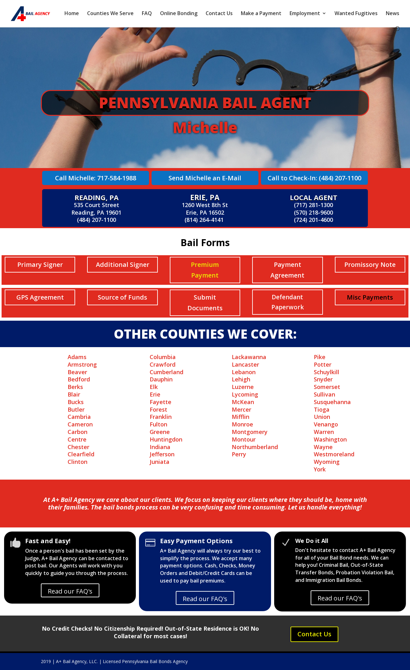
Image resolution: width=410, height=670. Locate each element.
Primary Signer (40, 264)
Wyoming (327, 461)
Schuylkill (326, 372)
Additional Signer (122, 264)
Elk (154, 387)
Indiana (160, 447)
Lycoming (245, 394)
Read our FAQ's (70, 591)
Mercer (241, 409)
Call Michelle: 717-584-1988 (95, 178)
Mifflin (240, 416)
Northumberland (255, 447)
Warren (324, 432)
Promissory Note (370, 264)
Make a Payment (261, 14)
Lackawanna (249, 357)
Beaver (77, 372)
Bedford (79, 379)
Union (322, 416)
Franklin (161, 416)
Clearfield (81, 454)
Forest (158, 409)
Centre (77, 439)
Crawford (162, 364)
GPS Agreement (40, 297)
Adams (77, 357)
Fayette (160, 402)
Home (71, 14)
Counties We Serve (110, 14)
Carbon (77, 432)
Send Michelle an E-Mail (205, 178)
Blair (74, 394)
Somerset (327, 387)
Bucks (76, 402)
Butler (76, 409)
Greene (160, 432)
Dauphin (161, 379)
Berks (75, 387)
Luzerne (243, 387)
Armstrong (82, 364)
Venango (326, 424)
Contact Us (219, 14)
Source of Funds (122, 297)
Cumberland (166, 372)
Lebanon (244, 372)
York (320, 469)
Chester (78, 447)
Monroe (242, 424)
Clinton (77, 461)
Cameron (80, 424)
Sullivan (324, 394)
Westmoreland (334, 454)
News (392, 14)
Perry (239, 454)
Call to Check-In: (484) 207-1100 (314, 178)
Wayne (323, 447)
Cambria (79, 416)
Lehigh (241, 379)
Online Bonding (178, 14)
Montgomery (250, 432)
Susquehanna (332, 402)
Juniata (159, 461)
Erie (155, 394)
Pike (319, 357)
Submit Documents (205, 302)
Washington (330, 439)
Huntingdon (166, 439)
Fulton (158, 424)
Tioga (322, 409)
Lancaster (245, 364)
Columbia (163, 357)
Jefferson (162, 454)
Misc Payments (370, 297)
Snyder (323, 379)
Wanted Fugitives (356, 14)
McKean (243, 402)
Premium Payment (205, 269)
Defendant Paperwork (287, 302)
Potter (322, 364)
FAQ (147, 14)
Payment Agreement (287, 269)
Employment (305, 14)
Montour (244, 439)
